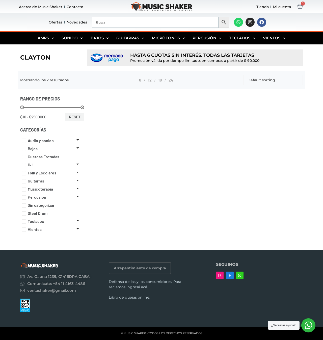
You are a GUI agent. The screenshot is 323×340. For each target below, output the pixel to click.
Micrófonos (168, 38)
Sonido (72, 38)
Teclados (242, 38)
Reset (74, 116)
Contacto (75, 7)
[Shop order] (273, 80)
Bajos (100, 38)
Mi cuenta (282, 7)
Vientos (274, 38)
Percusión (207, 38)
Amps (46, 38)
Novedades (77, 22)
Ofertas (55, 22)
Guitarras (130, 38)
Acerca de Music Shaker (40, 7)
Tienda (262, 7)
